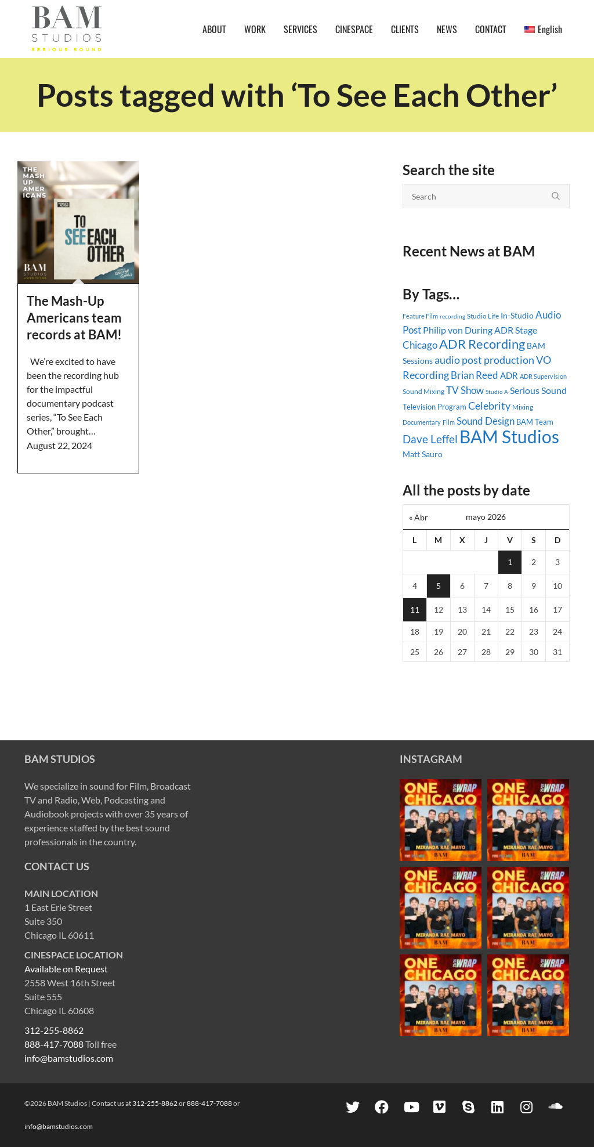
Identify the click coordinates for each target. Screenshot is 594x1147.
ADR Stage (515, 329)
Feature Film (420, 316)
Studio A (497, 391)
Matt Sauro (423, 454)
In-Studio (517, 315)
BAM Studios (509, 436)
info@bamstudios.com (68, 1057)
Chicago (420, 345)
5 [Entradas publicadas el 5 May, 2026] (438, 586)
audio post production (484, 360)
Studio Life (483, 316)
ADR (509, 375)
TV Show (465, 390)
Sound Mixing (423, 391)
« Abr (418, 517)
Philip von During (457, 329)
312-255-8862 (54, 1030)
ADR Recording (482, 344)
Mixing (522, 407)
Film (449, 422)
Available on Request (66, 968)
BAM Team (534, 421)
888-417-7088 (54, 1044)
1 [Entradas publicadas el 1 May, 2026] (510, 562)
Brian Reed (474, 375)
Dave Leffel (430, 439)
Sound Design (486, 421)
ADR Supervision (543, 376)
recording (452, 316)
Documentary (422, 422)
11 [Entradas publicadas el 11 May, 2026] (414, 609)
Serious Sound (538, 390)
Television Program (434, 406)
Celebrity (489, 405)
